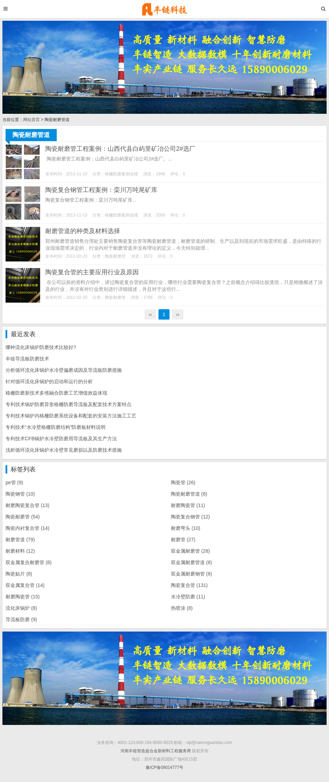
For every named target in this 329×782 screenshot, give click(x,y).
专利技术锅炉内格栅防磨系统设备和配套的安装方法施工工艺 (71, 415)
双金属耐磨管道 (191, 562)
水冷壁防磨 (188, 596)
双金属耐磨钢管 (191, 574)
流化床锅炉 (21, 608)
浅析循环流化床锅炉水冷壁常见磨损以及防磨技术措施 (64, 450)
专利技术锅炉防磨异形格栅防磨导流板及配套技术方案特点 (68, 404)
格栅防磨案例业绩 (121, 174)
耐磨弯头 (185, 528)
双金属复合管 (25, 585)
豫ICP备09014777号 (164, 767)
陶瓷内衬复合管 (27, 528)
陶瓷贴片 (19, 574)
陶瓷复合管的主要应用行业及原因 (92, 272)
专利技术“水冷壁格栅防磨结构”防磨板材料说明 (56, 427)
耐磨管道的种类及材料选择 (82, 231)
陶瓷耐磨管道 (189, 494)
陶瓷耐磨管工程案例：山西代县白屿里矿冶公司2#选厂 (120, 148)
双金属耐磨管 (190, 551)
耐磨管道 (20, 539)
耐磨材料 (20, 551)
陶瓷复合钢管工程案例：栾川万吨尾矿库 (101, 189)
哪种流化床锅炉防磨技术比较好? (41, 347)
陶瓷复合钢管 (190, 516)
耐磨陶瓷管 (188, 505)
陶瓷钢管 (20, 494)
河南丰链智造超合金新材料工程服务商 (155, 750)
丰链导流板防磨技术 (27, 358)
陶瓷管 (183, 482)
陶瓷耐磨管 (115, 256)
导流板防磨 (21, 619)
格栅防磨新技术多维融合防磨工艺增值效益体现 (56, 393)
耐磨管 (183, 539)
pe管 (14, 482)
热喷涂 (182, 608)
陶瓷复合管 (189, 585)
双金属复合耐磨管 (29, 562)
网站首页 (31, 119)
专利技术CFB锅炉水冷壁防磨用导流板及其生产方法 (61, 438)
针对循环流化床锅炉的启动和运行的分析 (49, 381)
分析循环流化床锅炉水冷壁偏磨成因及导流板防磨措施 (64, 370)
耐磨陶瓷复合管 (27, 505)
